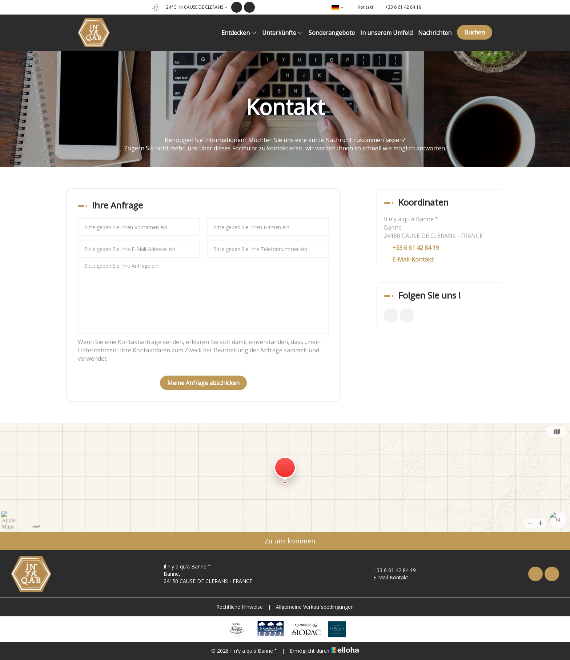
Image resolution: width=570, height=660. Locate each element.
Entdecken (239, 33)
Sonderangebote (332, 33)
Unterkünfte (282, 33)
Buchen (474, 32)
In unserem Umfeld (386, 33)
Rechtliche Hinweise (239, 606)
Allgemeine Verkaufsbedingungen (315, 606)
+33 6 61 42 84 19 (390, 570)
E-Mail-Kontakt (412, 259)
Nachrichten (434, 33)
